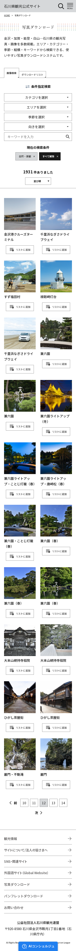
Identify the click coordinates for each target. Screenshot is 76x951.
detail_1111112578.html (56, 524)
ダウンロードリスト (32, 74)
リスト (19, 249)
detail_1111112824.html (20, 700)
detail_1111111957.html (20, 279)
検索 (68, 137)
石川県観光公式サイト (22, 6)
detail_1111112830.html (56, 700)
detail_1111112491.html (20, 464)
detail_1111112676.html (56, 643)
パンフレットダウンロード (23, 895)
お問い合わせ (14, 907)
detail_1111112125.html (20, 340)
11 (34, 802)
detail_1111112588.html (56, 586)
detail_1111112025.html (56, 279)
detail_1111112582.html (20, 586)
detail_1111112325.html (56, 402)
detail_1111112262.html (20, 399)
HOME (7, 15)
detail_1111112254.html (56, 337)
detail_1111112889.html (56, 757)
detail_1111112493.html (56, 464)
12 (44, 802)
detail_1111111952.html (56, 220)
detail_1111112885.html (20, 757)
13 (53, 802)
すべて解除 (48, 156)
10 (24, 802)
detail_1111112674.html (20, 643)
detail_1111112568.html (20, 527)
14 (63, 802)
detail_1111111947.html (20, 220)
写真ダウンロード (17, 884)
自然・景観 (25, 156)
